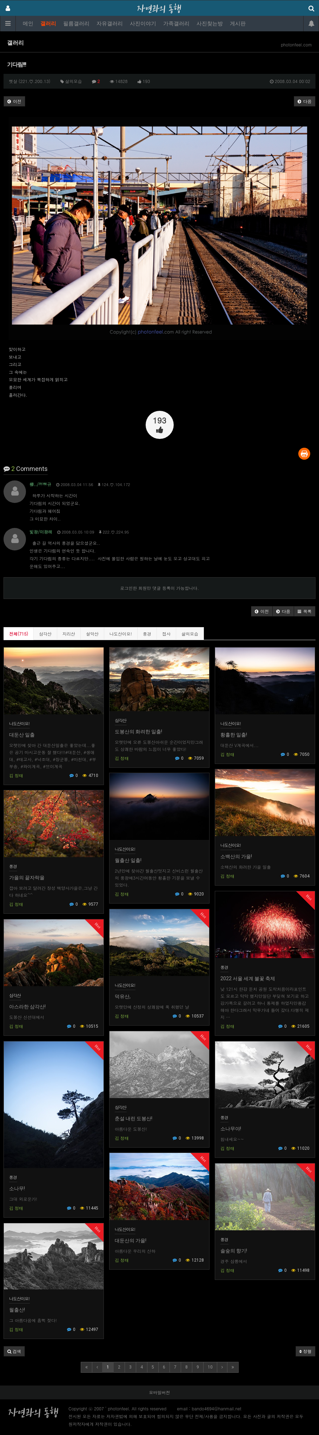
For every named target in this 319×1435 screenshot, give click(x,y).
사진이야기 (143, 23)
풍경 (147, 634)
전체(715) (18, 634)
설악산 (92, 634)
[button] (262, 611)
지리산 (68, 634)
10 (210, 1367)
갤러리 (48, 23)
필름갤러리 (76, 23)
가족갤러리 (176, 23)
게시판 (238, 23)
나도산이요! (120, 634)
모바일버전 (159, 1392)
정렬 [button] (305, 1351)
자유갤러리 (110, 23)
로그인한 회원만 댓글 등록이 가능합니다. (159, 588)
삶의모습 (189, 634)
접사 (166, 634)
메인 (28, 23)
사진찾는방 (210, 23)
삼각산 (45, 634)
